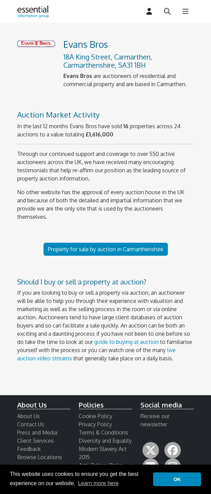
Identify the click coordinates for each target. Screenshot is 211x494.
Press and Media (37, 432)
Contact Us (30, 424)
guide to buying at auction (126, 341)
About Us (28, 416)
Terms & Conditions (103, 432)
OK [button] (177, 479)
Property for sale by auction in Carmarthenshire (105, 249)
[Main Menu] (185, 11)
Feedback (29, 448)
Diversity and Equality (105, 440)
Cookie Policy (95, 416)
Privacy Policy (95, 424)
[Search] (167, 11)
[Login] (149, 11)
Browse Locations (39, 457)
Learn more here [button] (98, 483)
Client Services (35, 440)
